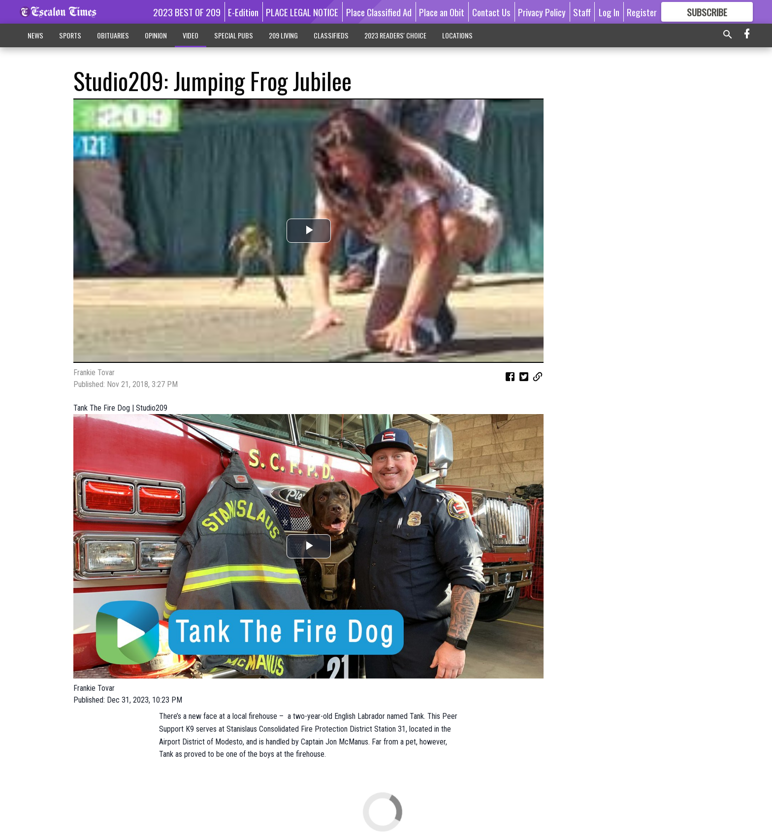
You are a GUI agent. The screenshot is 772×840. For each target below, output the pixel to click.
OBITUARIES (113, 35)
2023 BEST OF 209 (187, 11)
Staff (582, 11)
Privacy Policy (542, 11)
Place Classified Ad (379, 11)
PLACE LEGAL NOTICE (302, 11)
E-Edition (243, 11)
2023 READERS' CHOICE (395, 35)
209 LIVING (283, 35)
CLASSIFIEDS (331, 35)
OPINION (156, 35)
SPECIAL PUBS (233, 35)
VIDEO (190, 35)
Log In (609, 11)
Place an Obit (441, 11)
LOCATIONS (457, 35)
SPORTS (70, 35)
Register (642, 11)
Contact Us (491, 11)
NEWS (35, 35)
